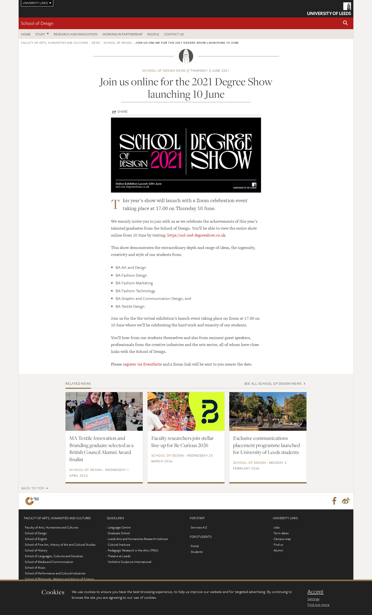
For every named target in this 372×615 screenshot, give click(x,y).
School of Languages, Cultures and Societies (54, 556)
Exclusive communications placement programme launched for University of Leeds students (266, 445)
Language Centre (119, 527)
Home (26, 34)
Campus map (282, 538)
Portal (195, 546)
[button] (345, 23)
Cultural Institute (119, 544)
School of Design (37, 23)
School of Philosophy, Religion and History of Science (59, 579)
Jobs (276, 527)
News (96, 42)
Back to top (33, 488)
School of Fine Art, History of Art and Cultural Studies (60, 544)
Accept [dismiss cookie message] (315, 591)
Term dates (281, 533)
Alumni (278, 550)
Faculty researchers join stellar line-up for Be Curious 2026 (182, 441)
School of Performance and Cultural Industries (55, 573)
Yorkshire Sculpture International (129, 561)
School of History (36, 550)
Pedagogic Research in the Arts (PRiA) (133, 550)
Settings (313, 598)
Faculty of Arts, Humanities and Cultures (54, 42)
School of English (36, 538)
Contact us (174, 34)
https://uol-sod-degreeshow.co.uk (196, 235)
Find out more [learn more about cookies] (318, 604)
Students (197, 551)
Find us (278, 544)
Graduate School (119, 533)
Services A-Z (199, 527)
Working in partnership (122, 34)
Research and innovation (76, 34)
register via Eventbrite (142, 364)
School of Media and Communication (49, 561)
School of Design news (164, 70)
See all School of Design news (273, 383)
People (153, 34)
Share (122, 111)
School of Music (35, 567)
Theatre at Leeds (119, 556)
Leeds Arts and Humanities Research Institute (138, 538)
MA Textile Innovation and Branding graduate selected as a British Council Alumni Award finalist (101, 448)
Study (40, 34)
